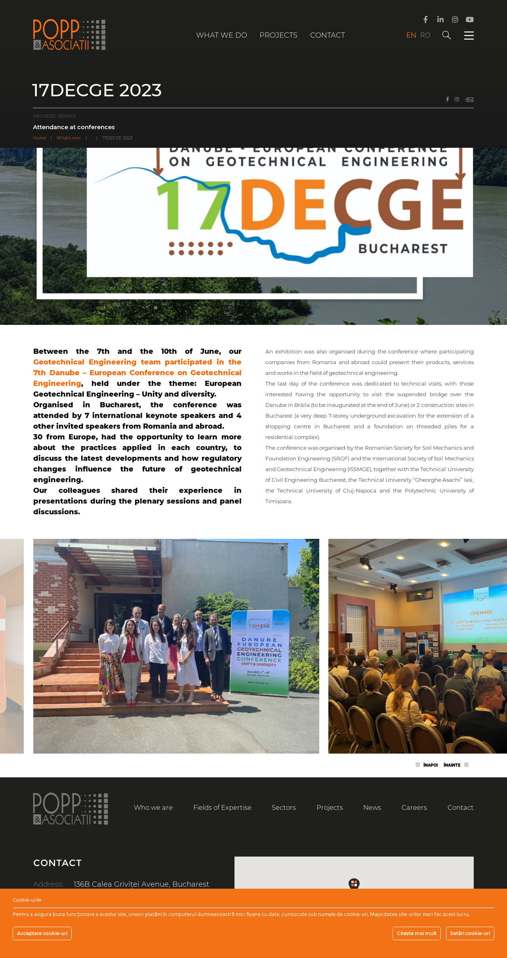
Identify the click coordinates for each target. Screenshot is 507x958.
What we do (221, 35)
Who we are (153, 807)
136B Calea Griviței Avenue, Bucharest (141, 884)
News (372, 807)
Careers (414, 807)
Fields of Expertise (222, 807)
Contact (327, 35)
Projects (278, 35)
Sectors (284, 807)
